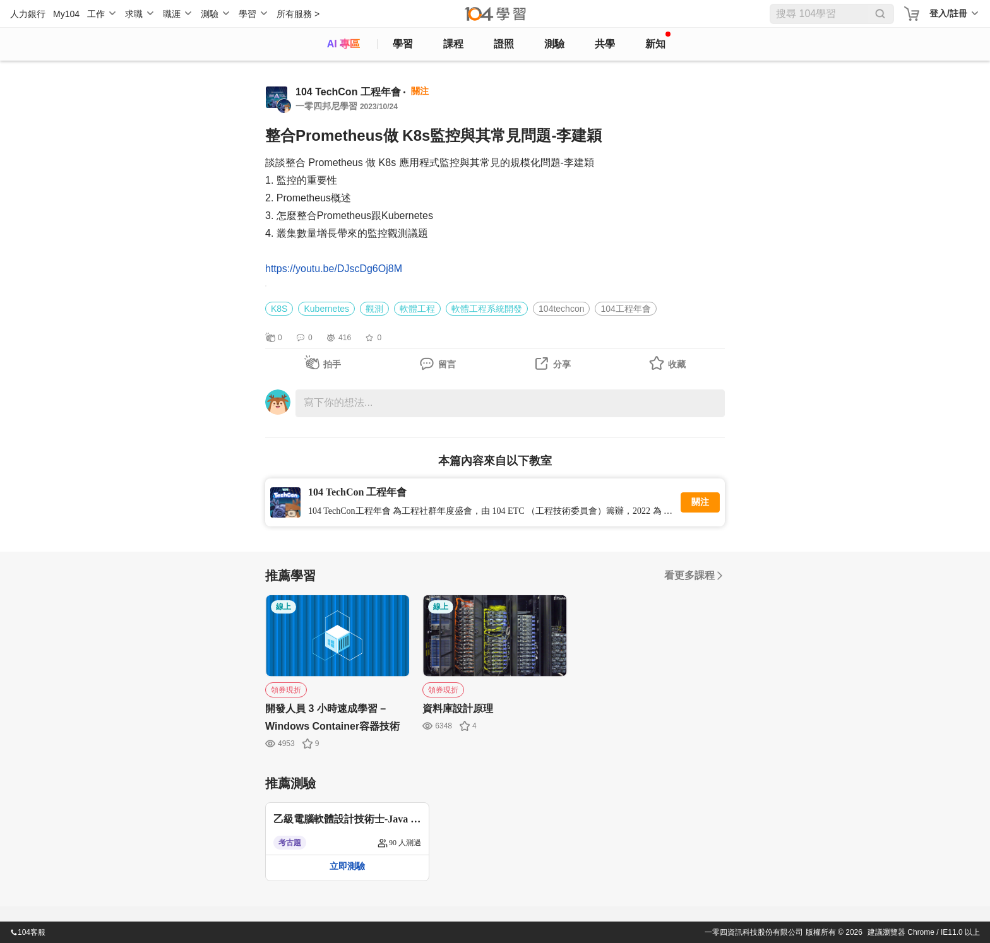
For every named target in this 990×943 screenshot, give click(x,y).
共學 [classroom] (605, 44)
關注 (700, 502)
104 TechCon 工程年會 (348, 91)
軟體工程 (417, 309)
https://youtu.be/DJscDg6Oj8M (333, 268)
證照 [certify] (504, 44)
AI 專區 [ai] (343, 44)
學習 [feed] (403, 44)
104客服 (27, 932)
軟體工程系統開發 (486, 309)
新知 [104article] (658, 40)
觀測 (374, 309)
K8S (279, 309)
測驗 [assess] (554, 44)
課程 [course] (453, 44)
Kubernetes (326, 309)
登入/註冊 (948, 13)
